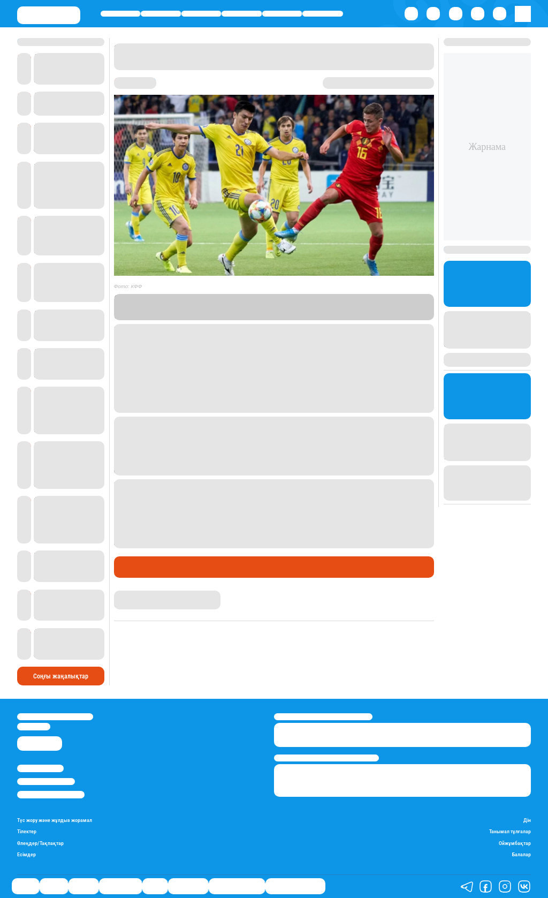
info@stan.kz (33, 726)
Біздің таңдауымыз (295, 886)
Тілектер (26, 831)
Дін (527, 820)
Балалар (521, 854)
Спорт (282, 14)
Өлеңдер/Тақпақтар (40, 843)
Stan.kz (308, 306)
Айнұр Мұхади (135, 595)
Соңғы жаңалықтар (60, 676)
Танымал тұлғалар (510, 831)
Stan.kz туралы (40, 768)
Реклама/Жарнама (46, 781)
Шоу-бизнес (322, 14)
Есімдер (26, 854)
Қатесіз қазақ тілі (237, 886)
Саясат (121, 14)
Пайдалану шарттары (51, 794)
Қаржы (161, 14)
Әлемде (201, 14)
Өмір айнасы (241, 14)
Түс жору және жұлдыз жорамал (54, 820)
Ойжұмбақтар (515, 843)
